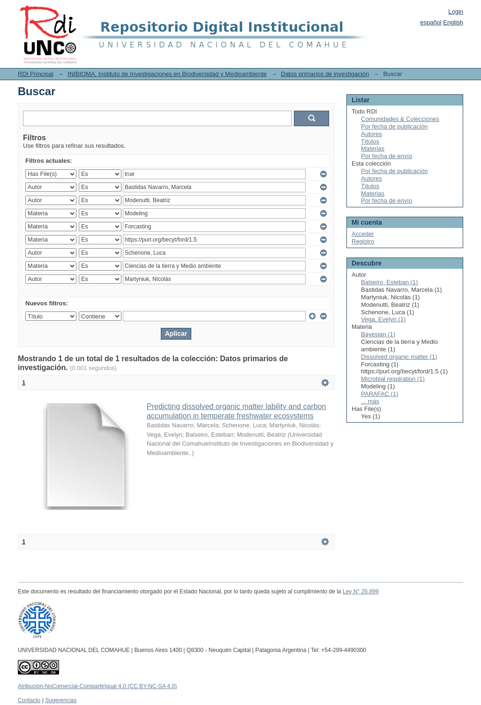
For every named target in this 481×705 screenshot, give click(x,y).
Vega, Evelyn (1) (383, 319)
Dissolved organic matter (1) (399, 356)
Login (455, 11)
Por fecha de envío (386, 155)
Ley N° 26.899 (361, 591)
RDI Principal (35, 73)
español (431, 22)
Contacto (29, 700)
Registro (363, 241)
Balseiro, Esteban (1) (389, 282)
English (453, 22)
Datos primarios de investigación (325, 73)
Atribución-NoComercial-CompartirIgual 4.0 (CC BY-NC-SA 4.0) (97, 686)
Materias (372, 148)
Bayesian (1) (378, 334)
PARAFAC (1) (379, 393)
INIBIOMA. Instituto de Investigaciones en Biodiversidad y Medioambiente (167, 73)
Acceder (363, 233)
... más (370, 401)
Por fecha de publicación (394, 126)
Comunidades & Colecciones (400, 118)
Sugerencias (60, 700)
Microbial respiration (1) (393, 378)
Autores (371, 133)
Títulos (370, 141)
